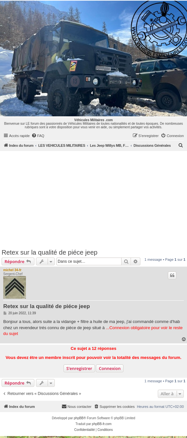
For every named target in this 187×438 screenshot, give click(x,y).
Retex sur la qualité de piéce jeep (50, 252)
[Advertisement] (93, 199)
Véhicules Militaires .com (93, 120)
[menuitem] (37, 136)
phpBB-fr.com (102, 424)
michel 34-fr (12, 270)
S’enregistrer (79, 368)
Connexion (110, 368)
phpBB (79, 418)
